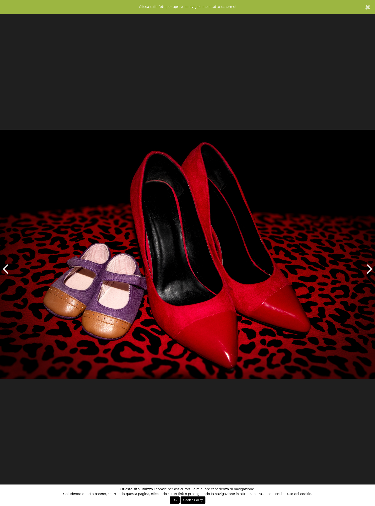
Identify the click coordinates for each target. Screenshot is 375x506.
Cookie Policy (193, 500)
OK (174, 500)
